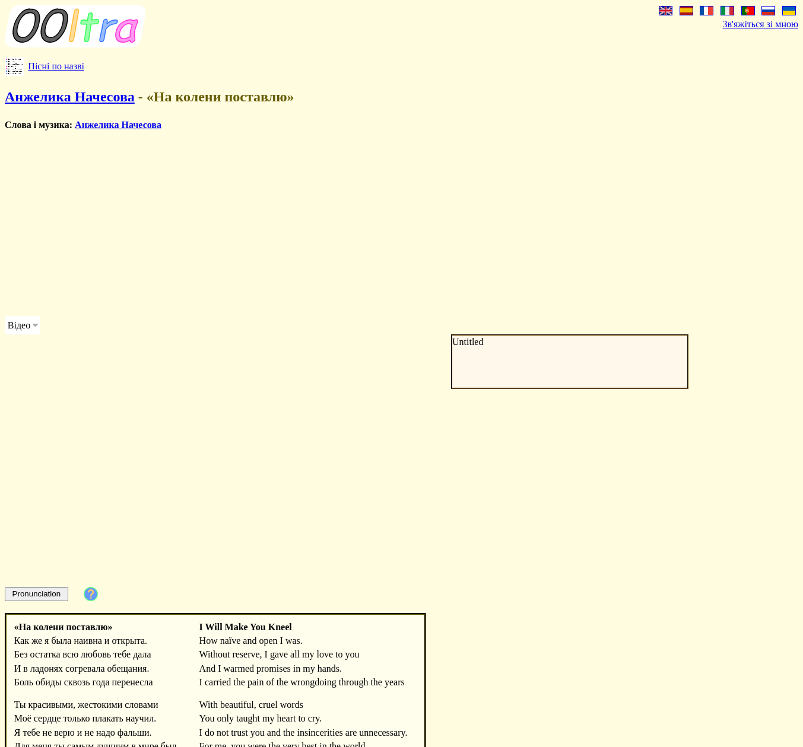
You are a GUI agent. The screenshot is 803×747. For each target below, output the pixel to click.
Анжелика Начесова (70, 96)
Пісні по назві (56, 66)
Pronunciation (36, 593)
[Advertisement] (361, 224)
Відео (19, 325)
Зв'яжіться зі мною (760, 24)
